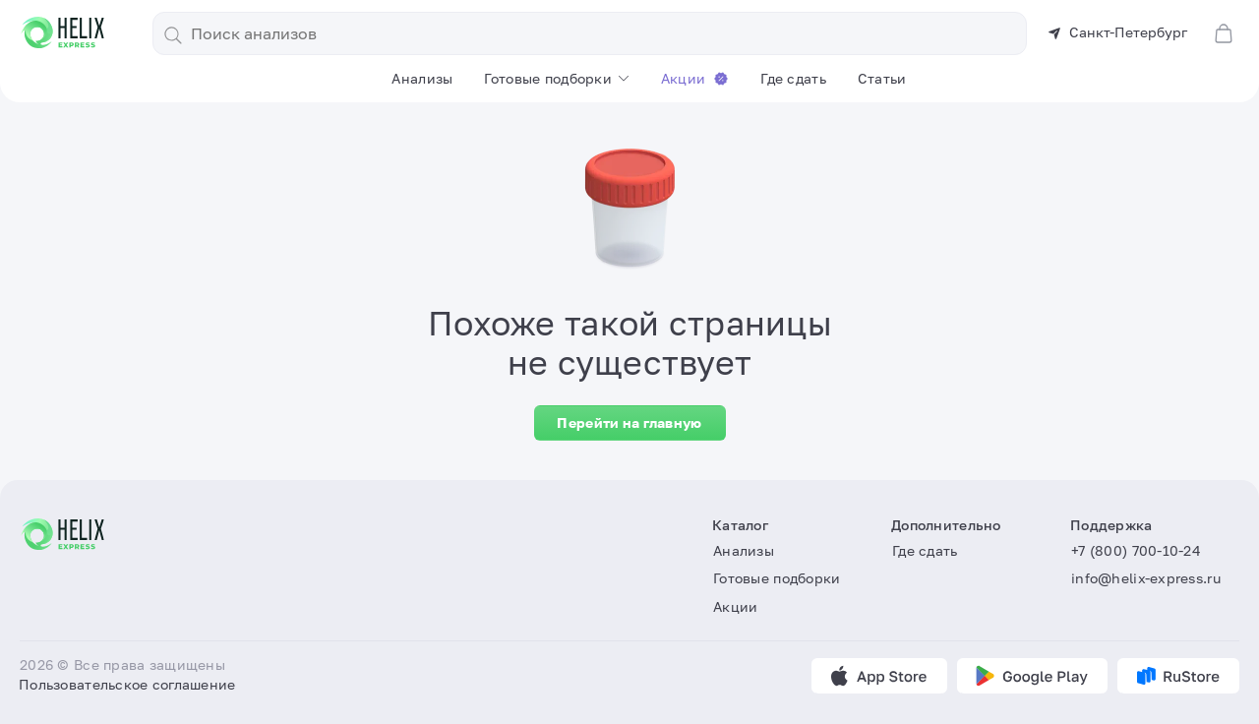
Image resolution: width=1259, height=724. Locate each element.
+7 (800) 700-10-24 (1136, 550)
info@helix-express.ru (1146, 578)
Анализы (421, 78)
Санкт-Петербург (1117, 32)
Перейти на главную (629, 422)
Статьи (882, 78)
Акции (695, 78)
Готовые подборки (547, 78)
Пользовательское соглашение (127, 684)
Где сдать (793, 78)
